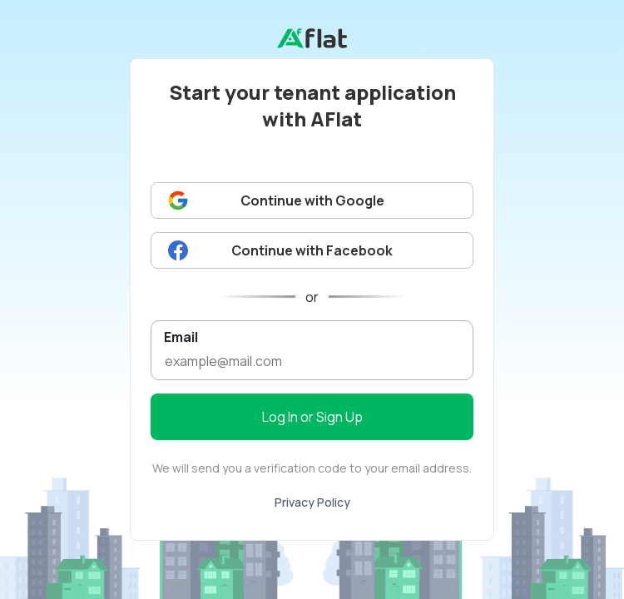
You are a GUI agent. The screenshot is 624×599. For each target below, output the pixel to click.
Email (181, 336)
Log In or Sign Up (312, 417)
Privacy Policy (312, 502)
